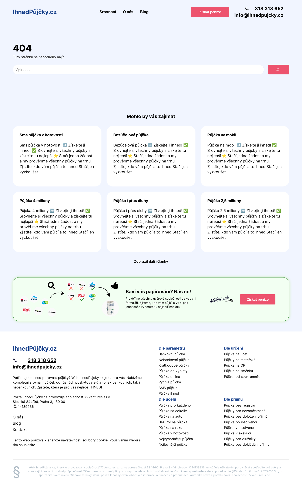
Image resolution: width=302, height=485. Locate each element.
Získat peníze (210, 12)
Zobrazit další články (151, 261)
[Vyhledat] (278, 69)
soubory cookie (95, 440)
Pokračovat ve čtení (57, 156)
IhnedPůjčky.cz (35, 12)
